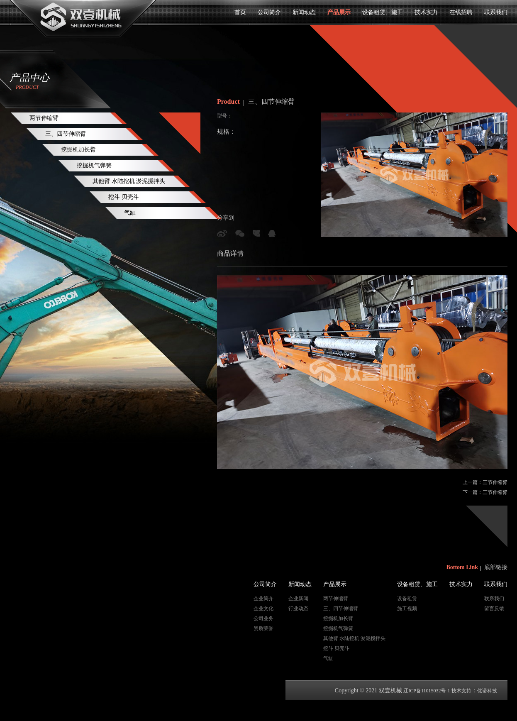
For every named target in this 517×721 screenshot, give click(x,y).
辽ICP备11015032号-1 (426, 691)
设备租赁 (407, 598)
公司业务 (263, 618)
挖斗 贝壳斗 (123, 197)
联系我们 (495, 12)
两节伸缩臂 (44, 118)
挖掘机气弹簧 (94, 165)
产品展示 (339, 12)
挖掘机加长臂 (78, 150)
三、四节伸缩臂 (65, 134)
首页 (240, 12)
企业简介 (263, 598)
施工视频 (407, 608)
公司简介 (269, 12)
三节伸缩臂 (495, 482)
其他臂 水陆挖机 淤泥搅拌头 (129, 181)
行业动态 (298, 608)
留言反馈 (494, 608)
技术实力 (426, 12)
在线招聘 (461, 12)
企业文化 (263, 608)
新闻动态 (304, 12)
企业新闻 (298, 598)
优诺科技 (487, 691)
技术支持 (461, 691)
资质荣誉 (263, 628)
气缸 (130, 213)
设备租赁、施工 (382, 12)
